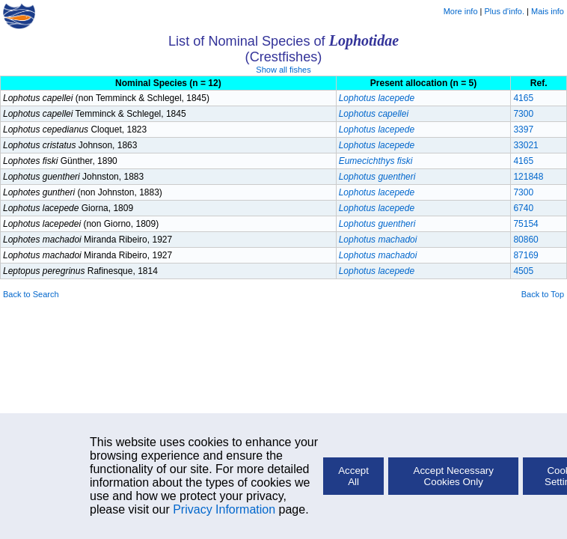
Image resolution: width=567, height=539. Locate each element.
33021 (525, 145)
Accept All (353, 476)
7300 (523, 114)
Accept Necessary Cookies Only (454, 476)
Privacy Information (224, 509)
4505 (523, 271)
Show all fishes (283, 69)
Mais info (547, 11)
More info (461, 11)
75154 (525, 224)
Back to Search (31, 294)
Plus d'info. (504, 11)
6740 (523, 208)
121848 (528, 176)
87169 (525, 255)
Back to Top (542, 294)
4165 (523, 98)
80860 (525, 239)
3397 (523, 129)
